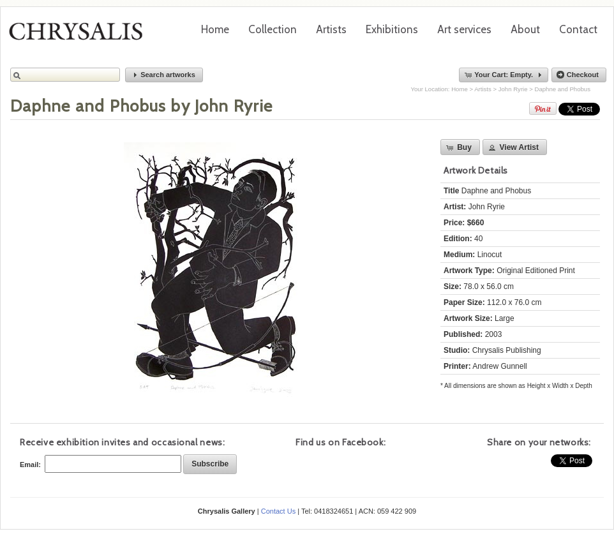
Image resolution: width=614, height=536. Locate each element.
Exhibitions (392, 29)
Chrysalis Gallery (80, 35)
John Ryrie (513, 89)
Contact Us (278, 511)
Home (215, 29)
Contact (578, 29)
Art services (464, 29)
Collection (272, 29)
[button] (164, 75)
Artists (331, 29)
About (525, 29)
